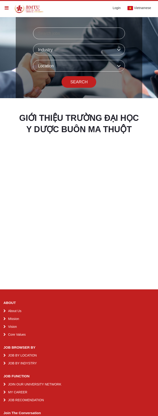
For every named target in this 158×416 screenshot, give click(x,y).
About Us (15, 311)
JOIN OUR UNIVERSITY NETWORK (34, 384)
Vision (12, 326)
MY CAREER (17, 392)
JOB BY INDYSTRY (22, 363)
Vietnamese (139, 8)
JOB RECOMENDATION (26, 400)
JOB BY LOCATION (22, 355)
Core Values (17, 334)
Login (117, 8)
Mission (13, 319)
